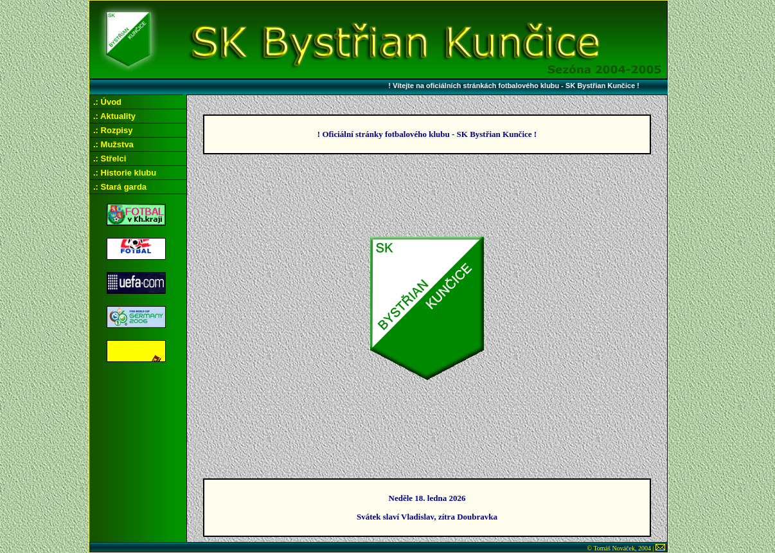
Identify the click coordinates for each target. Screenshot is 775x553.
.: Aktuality (114, 116)
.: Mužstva (113, 144)
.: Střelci (109, 158)
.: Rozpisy (112, 130)
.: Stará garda (120, 187)
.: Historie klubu (124, 172)
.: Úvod (107, 102)
